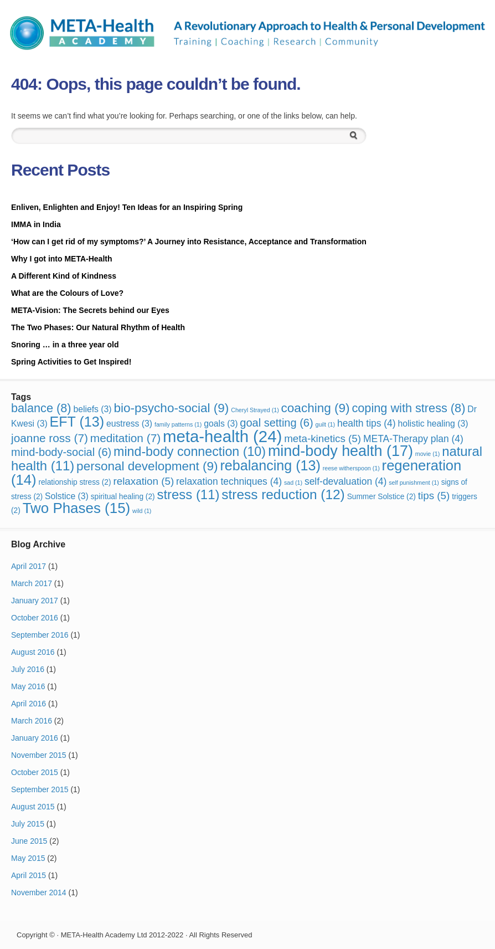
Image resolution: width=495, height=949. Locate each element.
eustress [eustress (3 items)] (129, 423)
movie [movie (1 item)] (427, 453)
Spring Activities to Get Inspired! (72, 361)
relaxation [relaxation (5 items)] (143, 481)
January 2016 (34, 737)
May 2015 (28, 858)
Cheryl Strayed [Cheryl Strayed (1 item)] (255, 410)
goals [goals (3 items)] (221, 423)
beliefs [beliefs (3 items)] (92, 409)
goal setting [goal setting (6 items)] (276, 423)
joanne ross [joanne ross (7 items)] (49, 438)
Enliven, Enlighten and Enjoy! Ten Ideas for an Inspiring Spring (127, 207)
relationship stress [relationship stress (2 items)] (74, 482)
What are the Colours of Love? (67, 293)
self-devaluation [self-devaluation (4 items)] (345, 481)
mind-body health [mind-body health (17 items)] (340, 451)
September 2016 (40, 634)
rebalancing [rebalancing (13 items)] (270, 465)
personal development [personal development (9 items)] (147, 466)
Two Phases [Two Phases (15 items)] (77, 508)
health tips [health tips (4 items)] (366, 423)
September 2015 (40, 789)
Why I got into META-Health (61, 258)
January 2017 (34, 600)
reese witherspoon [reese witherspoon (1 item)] (351, 468)
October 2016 (34, 617)
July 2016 (27, 669)
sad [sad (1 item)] (293, 482)
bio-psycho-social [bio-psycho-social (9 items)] (171, 408)
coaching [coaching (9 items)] (315, 408)
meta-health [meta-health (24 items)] (222, 436)
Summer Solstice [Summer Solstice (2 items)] (381, 497)
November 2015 (38, 755)
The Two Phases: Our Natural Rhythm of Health (98, 327)
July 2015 (27, 823)
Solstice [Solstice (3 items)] (67, 496)
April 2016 (28, 703)
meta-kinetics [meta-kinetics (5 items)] (322, 438)
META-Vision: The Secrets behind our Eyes (90, 310)
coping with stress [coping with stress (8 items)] (408, 408)
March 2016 (31, 720)
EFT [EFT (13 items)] (77, 421)
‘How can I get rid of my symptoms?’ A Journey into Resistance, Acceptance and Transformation (189, 241)
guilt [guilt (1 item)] (326, 424)
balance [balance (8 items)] (41, 408)
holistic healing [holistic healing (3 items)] (433, 423)
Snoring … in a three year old (64, 344)
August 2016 (33, 652)
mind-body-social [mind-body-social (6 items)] (61, 452)
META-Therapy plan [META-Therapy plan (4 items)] (413, 438)
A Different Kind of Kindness (63, 275)
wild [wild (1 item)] (141, 510)
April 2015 (28, 875)
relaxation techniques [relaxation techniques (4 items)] (229, 481)
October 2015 (34, 772)
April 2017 (28, 566)
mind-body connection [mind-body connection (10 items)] (190, 451)
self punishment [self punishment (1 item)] (414, 482)
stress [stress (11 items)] (188, 494)
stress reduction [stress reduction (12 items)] (282, 494)
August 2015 (33, 806)
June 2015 (29, 841)
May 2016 (28, 686)
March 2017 (31, 583)
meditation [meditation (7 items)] (125, 438)
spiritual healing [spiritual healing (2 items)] (123, 497)
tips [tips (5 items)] (434, 495)
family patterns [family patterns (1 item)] (178, 424)
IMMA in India (36, 224)
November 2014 (38, 892)
